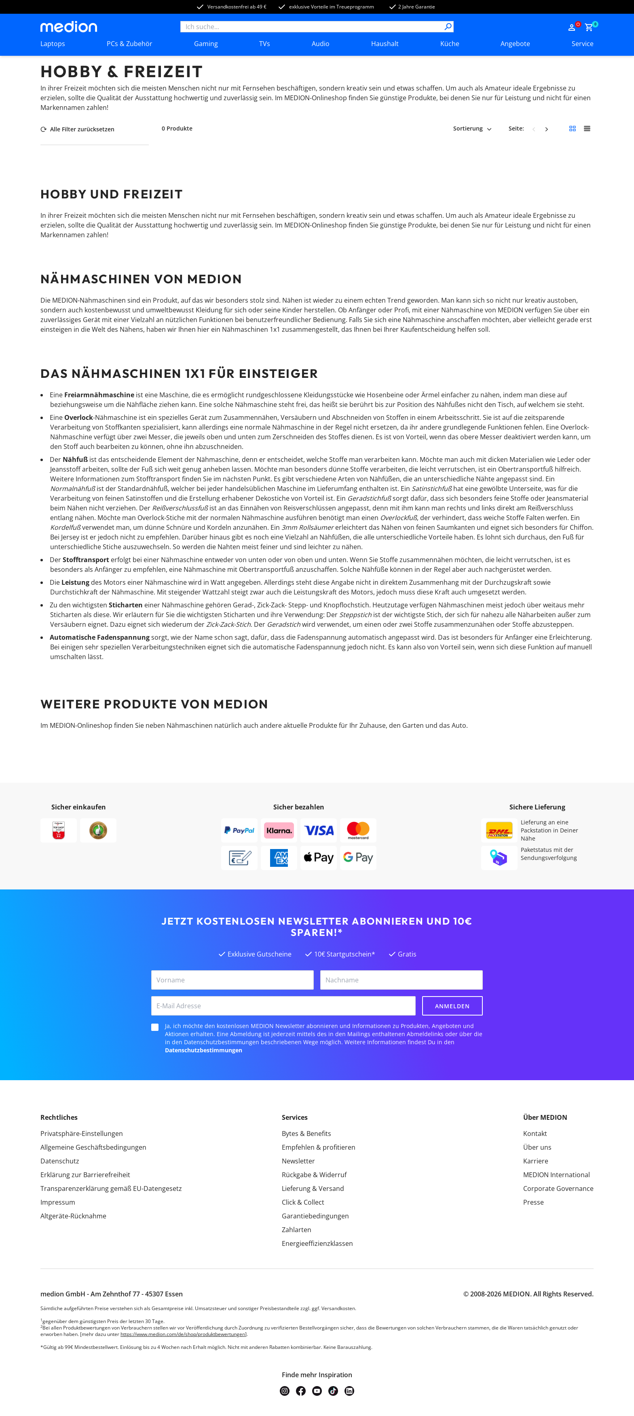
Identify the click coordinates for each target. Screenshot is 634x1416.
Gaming (206, 43)
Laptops (52, 43)
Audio (321, 43)
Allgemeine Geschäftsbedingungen (93, 1147)
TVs (264, 43)
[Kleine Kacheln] (572, 128)
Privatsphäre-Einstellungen (81, 1133)
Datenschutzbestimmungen (203, 1050)
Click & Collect (303, 1202)
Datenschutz (59, 1161)
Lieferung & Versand (313, 1188)
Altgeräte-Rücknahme (73, 1216)
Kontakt (535, 1133)
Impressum (57, 1202)
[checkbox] (154, 1027)
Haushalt (385, 43)
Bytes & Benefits (306, 1133)
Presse (533, 1202)
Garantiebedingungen (315, 1216)
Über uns (537, 1147)
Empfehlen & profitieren (318, 1147)
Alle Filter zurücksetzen (77, 129)
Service (583, 43)
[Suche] (448, 27)
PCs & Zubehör (129, 43)
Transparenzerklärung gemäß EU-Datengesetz (111, 1188)
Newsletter (298, 1161)
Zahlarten (296, 1229)
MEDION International (556, 1174)
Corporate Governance (558, 1188)
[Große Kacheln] (587, 128)
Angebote (515, 43)
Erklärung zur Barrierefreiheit (85, 1174)
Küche (449, 43)
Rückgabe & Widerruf (314, 1174)
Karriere (535, 1161)
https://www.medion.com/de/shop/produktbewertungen (182, 1334)
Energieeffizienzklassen (317, 1243)
